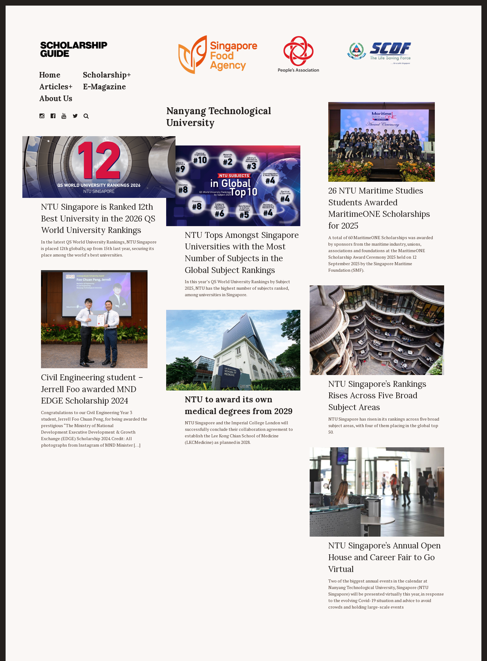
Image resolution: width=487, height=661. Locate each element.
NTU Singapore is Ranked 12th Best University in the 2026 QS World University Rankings (98, 218)
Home (49, 75)
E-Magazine (104, 87)
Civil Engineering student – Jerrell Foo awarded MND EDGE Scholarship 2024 (92, 389)
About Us (55, 98)
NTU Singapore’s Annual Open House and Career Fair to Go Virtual (384, 557)
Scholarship (107, 75)
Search (86, 116)
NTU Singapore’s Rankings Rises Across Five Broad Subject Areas (377, 395)
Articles (56, 87)
